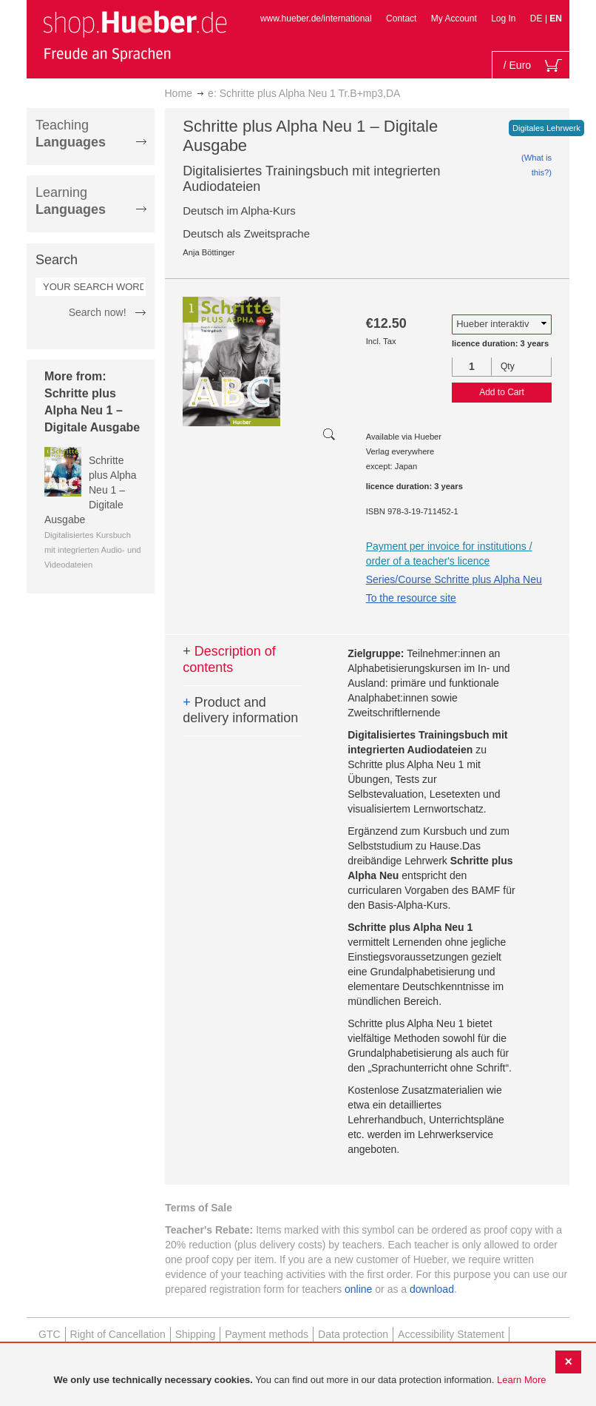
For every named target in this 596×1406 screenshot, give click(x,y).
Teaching (70, 133)
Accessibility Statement (451, 1334)
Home (178, 93)
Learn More (521, 1379)
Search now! (97, 312)
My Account (454, 18)
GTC (49, 1334)
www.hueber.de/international (316, 18)
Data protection (353, 1334)
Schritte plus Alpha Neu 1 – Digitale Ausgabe (90, 489)
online (358, 1289)
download (432, 1289)
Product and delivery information (240, 710)
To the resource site (411, 598)
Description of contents (229, 659)
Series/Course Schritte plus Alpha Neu (454, 579)
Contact (401, 18)
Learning (70, 201)
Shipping (195, 1334)
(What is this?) (536, 165)
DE (537, 18)
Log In (503, 18)
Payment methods (266, 1334)
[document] (299, 1380)
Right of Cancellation (118, 1334)
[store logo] (134, 35)
